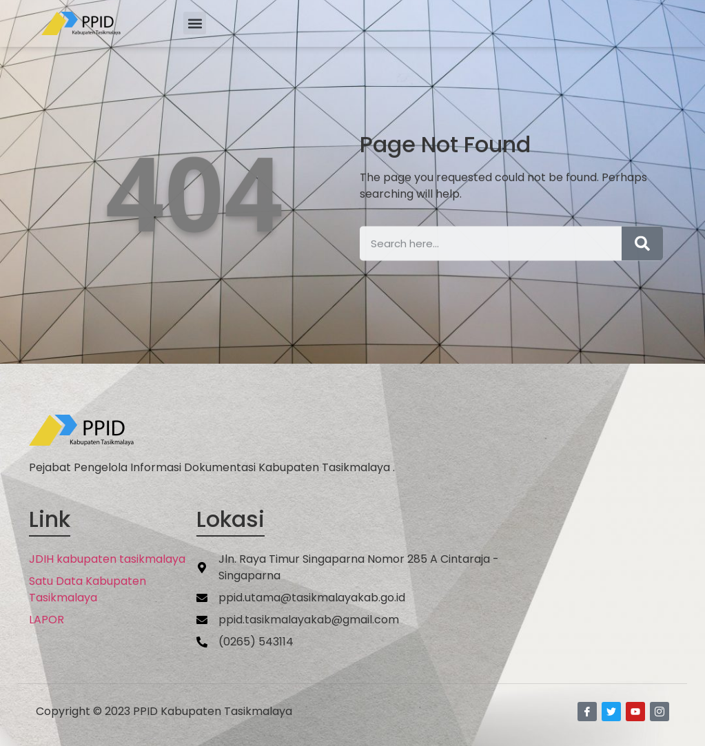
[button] (194, 23)
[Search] (642, 253)
